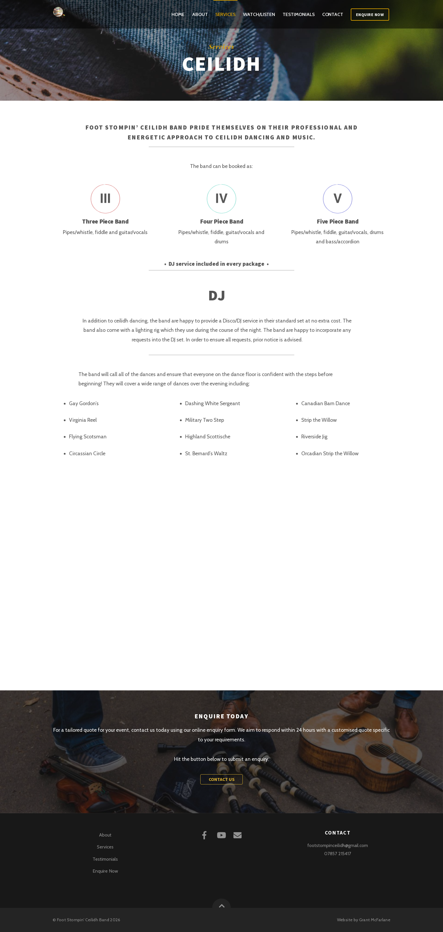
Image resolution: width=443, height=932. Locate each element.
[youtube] (222, 834)
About (200, 14)
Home (178, 14)
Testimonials (298, 14)
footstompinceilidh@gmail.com (337, 845)
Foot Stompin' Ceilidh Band (83, 919)
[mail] (238, 834)
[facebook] (205, 834)
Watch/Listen (259, 14)
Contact (332, 14)
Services (225, 14)
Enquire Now (370, 14)
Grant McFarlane (374, 919)
